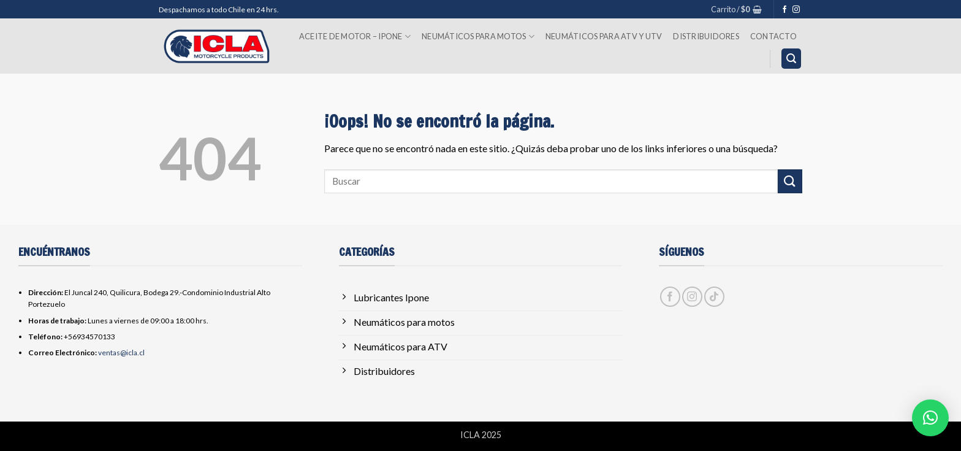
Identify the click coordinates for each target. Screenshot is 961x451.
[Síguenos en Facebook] (784, 10)
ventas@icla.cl (121, 352)
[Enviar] (790, 181)
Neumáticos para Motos (478, 36)
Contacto (773, 36)
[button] (736, 9)
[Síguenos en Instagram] (796, 10)
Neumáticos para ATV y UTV (603, 36)
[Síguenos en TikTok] (714, 297)
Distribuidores (706, 36)
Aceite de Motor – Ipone (355, 36)
